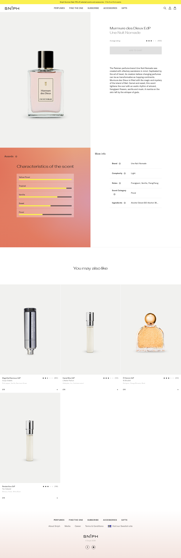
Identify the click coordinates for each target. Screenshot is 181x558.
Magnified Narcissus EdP (11, 378)
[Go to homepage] (90, 536)
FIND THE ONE (76, 8)
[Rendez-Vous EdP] (30, 438)
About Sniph (54, 526)
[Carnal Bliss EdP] (90, 329)
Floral (133, 193)
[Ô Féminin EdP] (151, 329)
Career (78, 526)
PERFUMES (59, 8)
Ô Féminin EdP (128, 378)
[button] (12, 8)
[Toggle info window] (16, 156)
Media (67, 526)
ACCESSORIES (110, 8)
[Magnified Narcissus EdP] (30, 329)
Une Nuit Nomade (138, 163)
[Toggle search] (164, 8)
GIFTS (124, 8)
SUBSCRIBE (93, 8)
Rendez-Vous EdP (8, 486)
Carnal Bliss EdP (69, 378)
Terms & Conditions (94, 526)
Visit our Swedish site (120, 526)
